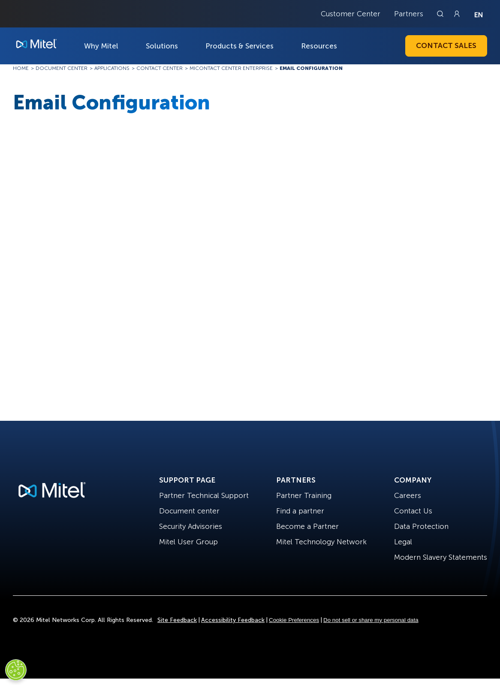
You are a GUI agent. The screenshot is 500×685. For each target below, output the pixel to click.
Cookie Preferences (294, 620)
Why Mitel (101, 46)
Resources (319, 46)
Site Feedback (177, 620)
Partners (408, 13)
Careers (407, 495)
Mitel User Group (188, 541)
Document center (189, 511)
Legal (403, 541)
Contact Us (413, 511)
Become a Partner (307, 526)
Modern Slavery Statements (440, 557)
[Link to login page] (456, 13)
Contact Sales (446, 45)
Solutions (162, 46)
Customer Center (350, 13)
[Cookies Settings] (16, 670)
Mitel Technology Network (321, 541)
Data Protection (421, 526)
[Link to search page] (441, 13)
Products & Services (239, 46)
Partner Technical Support (204, 495)
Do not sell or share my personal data (371, 620)
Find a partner (300, 511)
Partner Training (303, 495)
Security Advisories (190, 526)
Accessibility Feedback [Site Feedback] (233, 620)
